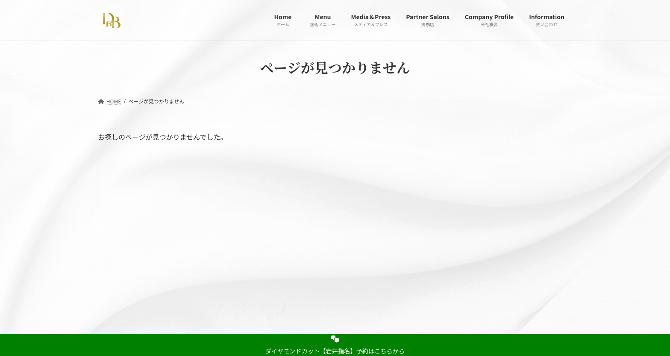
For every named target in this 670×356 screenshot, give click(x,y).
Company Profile (291, 243)
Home (115, 243)
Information (342, 243)
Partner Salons (238, 243)
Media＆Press (187, 243)
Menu (148, 243)
